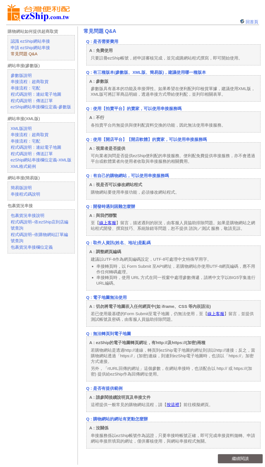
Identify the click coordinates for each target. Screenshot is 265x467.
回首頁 (252, 21)
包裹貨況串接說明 (27, 215)
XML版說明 (21, 128)
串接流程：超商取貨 (30, 81)
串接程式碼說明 (25, 194)
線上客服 (107, 222)
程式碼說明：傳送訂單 (32, 100)
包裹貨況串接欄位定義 (32, 247)
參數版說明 (21, 75)
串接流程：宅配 (25, 88)
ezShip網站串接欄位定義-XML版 (41, 159)
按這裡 (173, 404)
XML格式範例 (23, 166)
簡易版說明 (21, 187)
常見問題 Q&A (24, 53)
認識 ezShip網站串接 (30, 41)
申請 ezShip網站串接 (30, 47)
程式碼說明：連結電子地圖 (36, 94)
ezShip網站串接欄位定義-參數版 (41, 106)
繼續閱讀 (240, 458)
